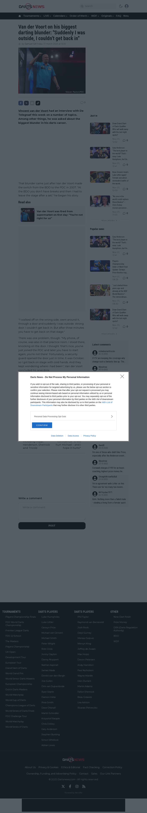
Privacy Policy (89, 436)
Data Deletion (57, 436)
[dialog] (73, 406)
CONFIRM (45, 425)
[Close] (123, 377)
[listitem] (73, 416)
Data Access (73, 436)
